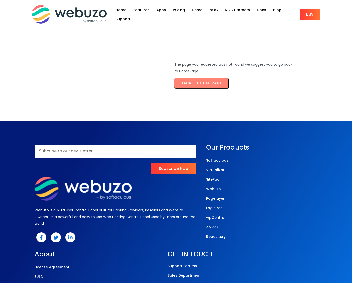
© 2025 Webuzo (175, 258)
